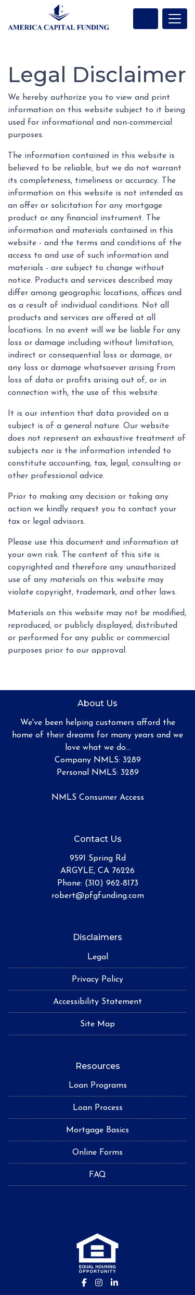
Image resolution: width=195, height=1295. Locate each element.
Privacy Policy (97, 979)
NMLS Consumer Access (97, 798)
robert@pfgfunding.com (97, 896)
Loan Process (98, 1108)
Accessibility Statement (97, 1002)
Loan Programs (98, 1085)
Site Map (97, 1024)
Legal (97, 957)
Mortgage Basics (97, 1130)
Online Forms (97, 1152)
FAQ (97, 1175)
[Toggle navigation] (174, 18)
